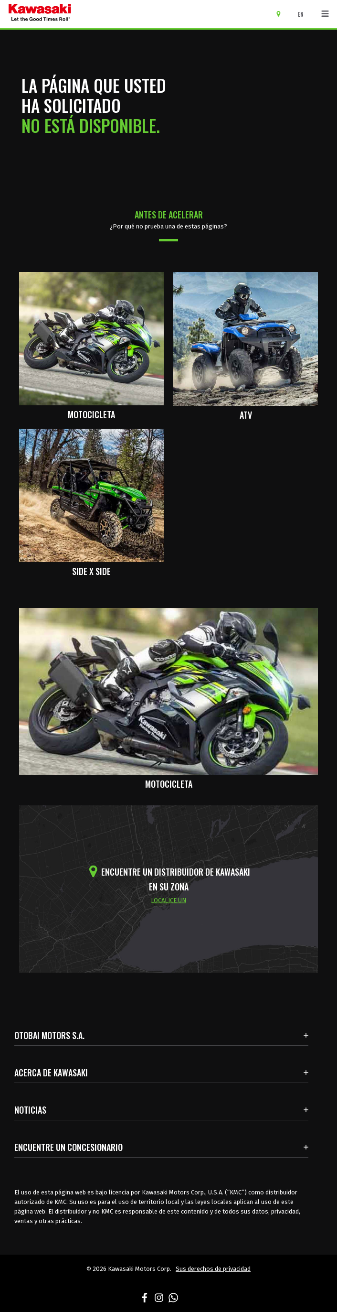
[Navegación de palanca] (325, 14)
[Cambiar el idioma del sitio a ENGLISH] (303, 14)
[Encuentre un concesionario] (282, 13)
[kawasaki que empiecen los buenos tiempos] (40, 14)
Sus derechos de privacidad (213, 1268)
